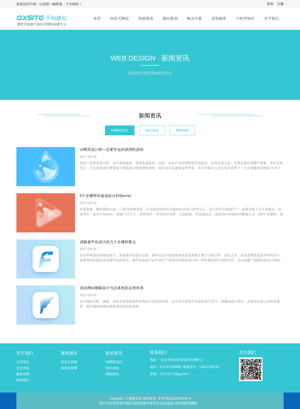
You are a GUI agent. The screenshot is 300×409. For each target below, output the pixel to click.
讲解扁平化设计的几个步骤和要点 (108, 242)
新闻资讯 (150, 115)
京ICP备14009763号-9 (174, 398)
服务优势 (23, 374)
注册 (280, 4)
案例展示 (69, 353)
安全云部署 (69, 362)
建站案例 (170, 18)
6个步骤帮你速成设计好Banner (105, 196)
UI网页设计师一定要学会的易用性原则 (111, 149)
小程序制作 (245, 18)
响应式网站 (119, 18)
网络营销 (182, 130)
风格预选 (145, 18)
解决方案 (194, 18)
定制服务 (218, 18)
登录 (270, 4)
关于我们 (271, 18)
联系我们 (23, 380)
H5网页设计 (119, 130)
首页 (97, 18)
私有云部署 (69, 368)
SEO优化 (152, 130)
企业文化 (23, 368)
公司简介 (23, 362)
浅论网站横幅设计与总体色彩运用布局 (111, 288)
